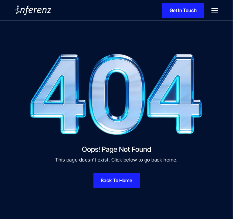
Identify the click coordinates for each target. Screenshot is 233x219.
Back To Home (116, 180)
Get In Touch (183, 10)
